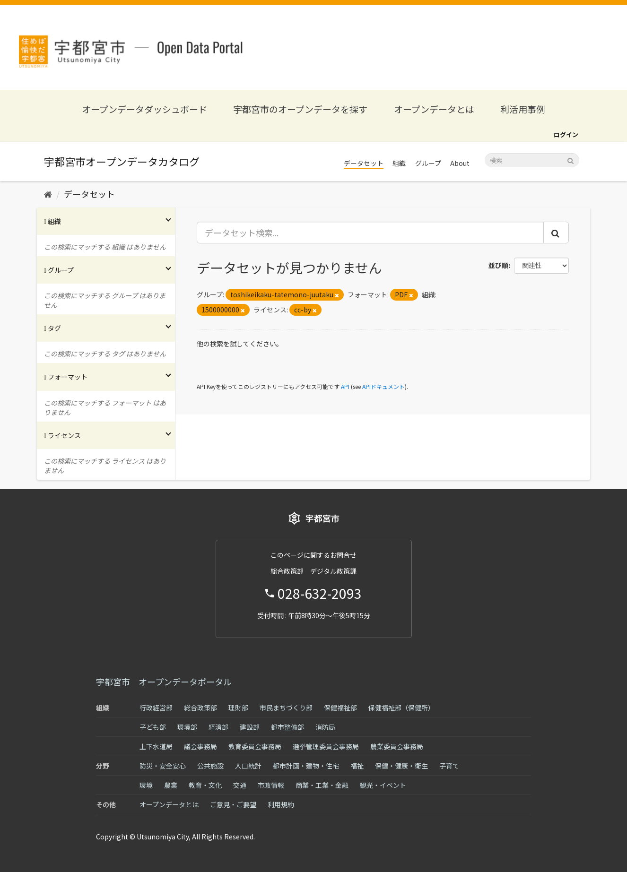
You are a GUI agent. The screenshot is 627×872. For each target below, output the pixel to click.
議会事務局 (200, 746)
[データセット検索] (532, 160)
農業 (170, 785)
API (345, 386)
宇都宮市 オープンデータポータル (164, 681)
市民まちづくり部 (286, 707)
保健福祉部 (340, 707)
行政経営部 (156, 707)
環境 (146, 785)
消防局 (325, 727)
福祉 (357, 765)
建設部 (250, 727)
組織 (399, 163)
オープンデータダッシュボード (144, 109)
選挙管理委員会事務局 (326, 746)
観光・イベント (383, 785)
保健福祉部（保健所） (401, 707)
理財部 (238, 707)
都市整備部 (287, 727)
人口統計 (248, 765)
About (460, 163)
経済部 (218, 727)
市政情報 (271, 785)
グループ (428, 163)
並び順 (498, 265)
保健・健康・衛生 (401, 765)
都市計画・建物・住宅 (306, 765)
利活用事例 (522, 109)
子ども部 (152, 727)
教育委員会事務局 (254, 746)
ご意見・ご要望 (233, 804)
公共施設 (210, 765)
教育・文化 (205, 785)
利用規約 (281, 804)
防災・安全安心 (162, 765)
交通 (239, 785)
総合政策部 (200, 707)
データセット (363, 163)
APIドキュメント (383, 386)
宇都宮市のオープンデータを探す (300, 109)
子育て (449, 765)
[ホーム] (48, 194)
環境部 (187, 727)
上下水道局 (156, 746)
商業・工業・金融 (322, 785)
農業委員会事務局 (396, 746)
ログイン (566, 134)
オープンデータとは (434, 109)
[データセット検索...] (370, 232)
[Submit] (570, 159)
